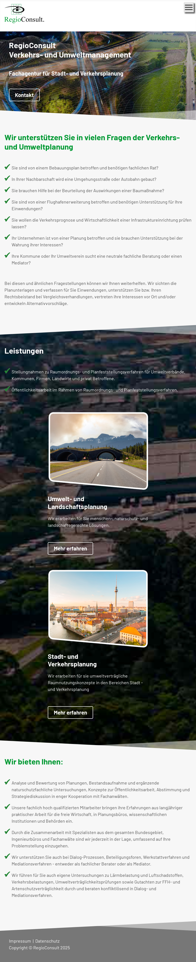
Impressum (20, 940)
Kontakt (24, 95)
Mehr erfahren (70, 548)
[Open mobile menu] (189, 7)
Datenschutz (47, 940)
